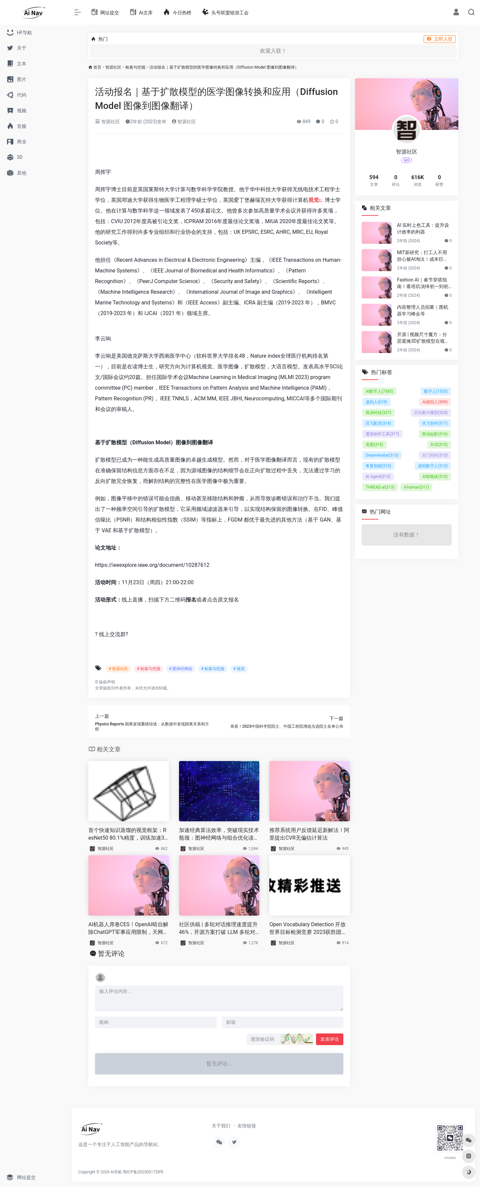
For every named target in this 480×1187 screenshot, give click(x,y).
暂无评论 (111, 954)
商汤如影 (435, 434)
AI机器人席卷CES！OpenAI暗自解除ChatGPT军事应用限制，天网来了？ (128, 928)
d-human (416, 487)
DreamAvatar (382, 455)
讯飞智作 (435, 423)
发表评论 (329, 1039)
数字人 (436, 391)
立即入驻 (440, 39)
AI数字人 (379, 391)
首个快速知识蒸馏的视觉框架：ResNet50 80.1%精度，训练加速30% (127, 834)
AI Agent (378, 476)
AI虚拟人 (435, 402)
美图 (374, 444)
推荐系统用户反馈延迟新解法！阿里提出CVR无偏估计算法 (309, 834)
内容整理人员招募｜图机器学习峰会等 (422, 310)
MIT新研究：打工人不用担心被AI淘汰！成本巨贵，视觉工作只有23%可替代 (422, 256)
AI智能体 (435, 476)
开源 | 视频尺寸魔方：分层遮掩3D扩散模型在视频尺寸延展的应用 (423, 338)
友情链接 (246, 1125)
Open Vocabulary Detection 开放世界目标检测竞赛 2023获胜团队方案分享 (308, 928)
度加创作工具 (382, 434)
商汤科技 (378, 412)
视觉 (313, 200)
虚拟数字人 (433, 466)
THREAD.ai (380, 487)
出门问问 (435, 455)
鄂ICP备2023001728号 (143, 1172)
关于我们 (221, 1125)
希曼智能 (378, 466)
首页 (97, 67)
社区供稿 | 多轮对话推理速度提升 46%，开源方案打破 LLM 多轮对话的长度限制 (218, 928)
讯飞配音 (378, 423)
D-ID (439, 444)
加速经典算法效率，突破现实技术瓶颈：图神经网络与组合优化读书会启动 (219, 834)
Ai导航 (116, 1172)
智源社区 (113, 67)
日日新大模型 (431, 412)
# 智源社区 (118, 668)
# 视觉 (239, 668)
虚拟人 (376, 402)
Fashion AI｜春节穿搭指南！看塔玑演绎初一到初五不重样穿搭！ (422, 283)
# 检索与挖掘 (148, 668)
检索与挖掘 (135, 67)
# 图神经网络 (180, 668)
